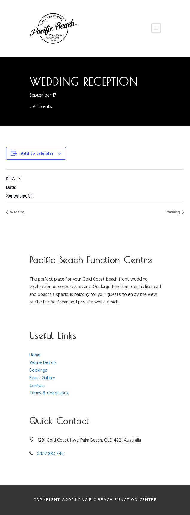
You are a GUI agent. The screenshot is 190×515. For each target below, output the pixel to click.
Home (34, 355)
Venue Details (43, 362)
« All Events (40, 106)
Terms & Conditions (49, 393)
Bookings (38, 370)
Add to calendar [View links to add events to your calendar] (37, 153)
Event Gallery (42, 378)
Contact (37, 385)
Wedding (16, 212)
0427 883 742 (50, 453)
